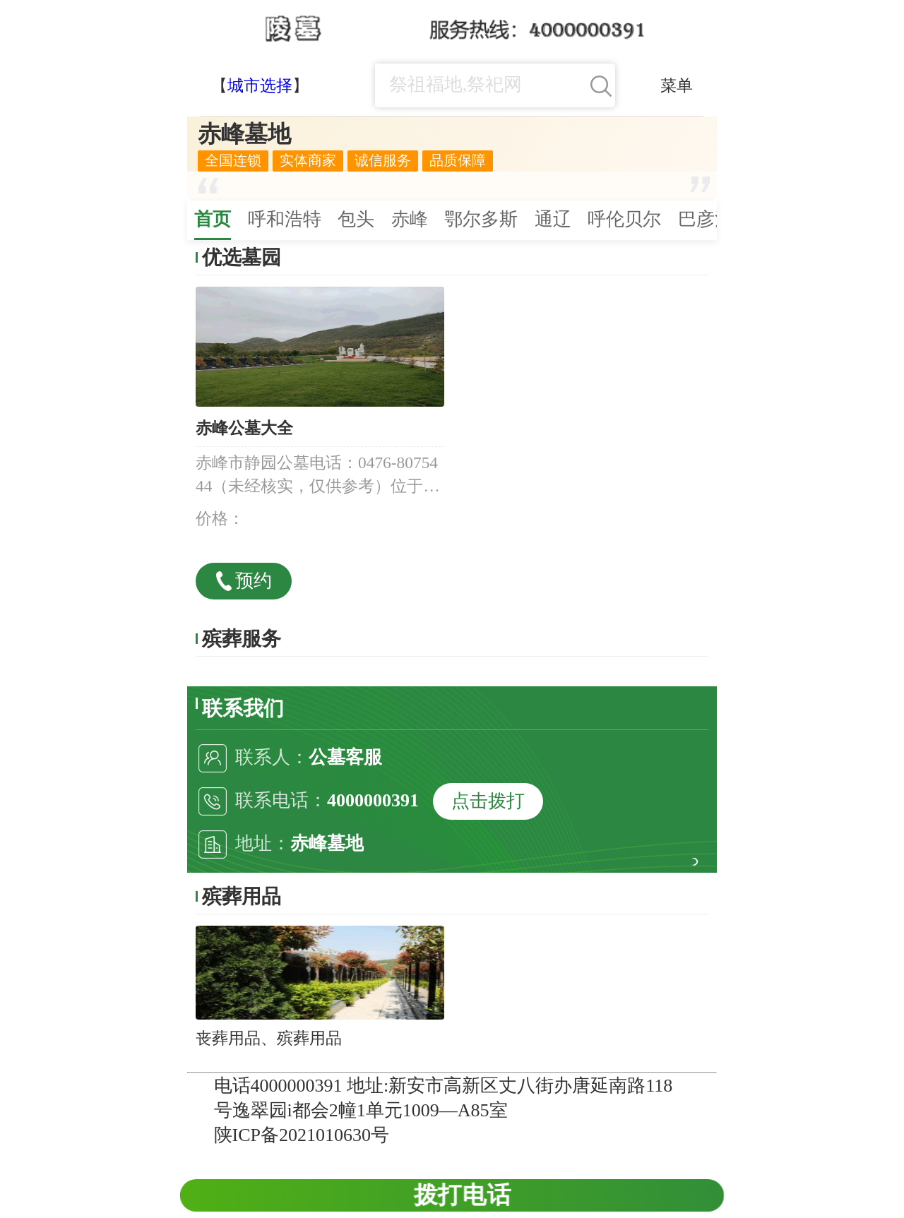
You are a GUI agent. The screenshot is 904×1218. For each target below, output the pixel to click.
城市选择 (259, 85)
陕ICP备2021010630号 (301, 1135)
